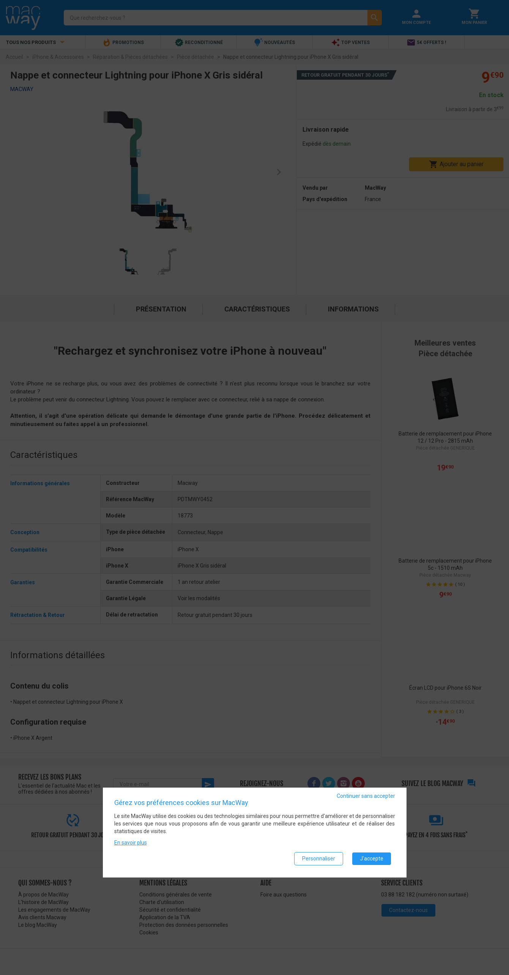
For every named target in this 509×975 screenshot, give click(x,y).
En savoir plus (130, 843)
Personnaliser (318, 859)
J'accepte (371, 859)
